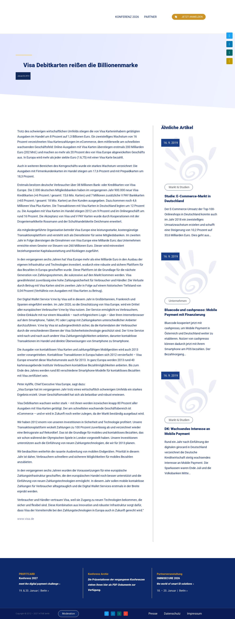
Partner (150, 16)
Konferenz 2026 (127, 16)
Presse (153, 613)
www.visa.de (25, 518)
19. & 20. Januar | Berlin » (34, 590)
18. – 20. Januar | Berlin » (172, 590)
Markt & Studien (179, 187)
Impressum (194, 613)
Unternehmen (178, 301)
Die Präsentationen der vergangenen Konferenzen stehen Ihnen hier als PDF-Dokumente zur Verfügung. (116, 585)
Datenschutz (172, 613)
